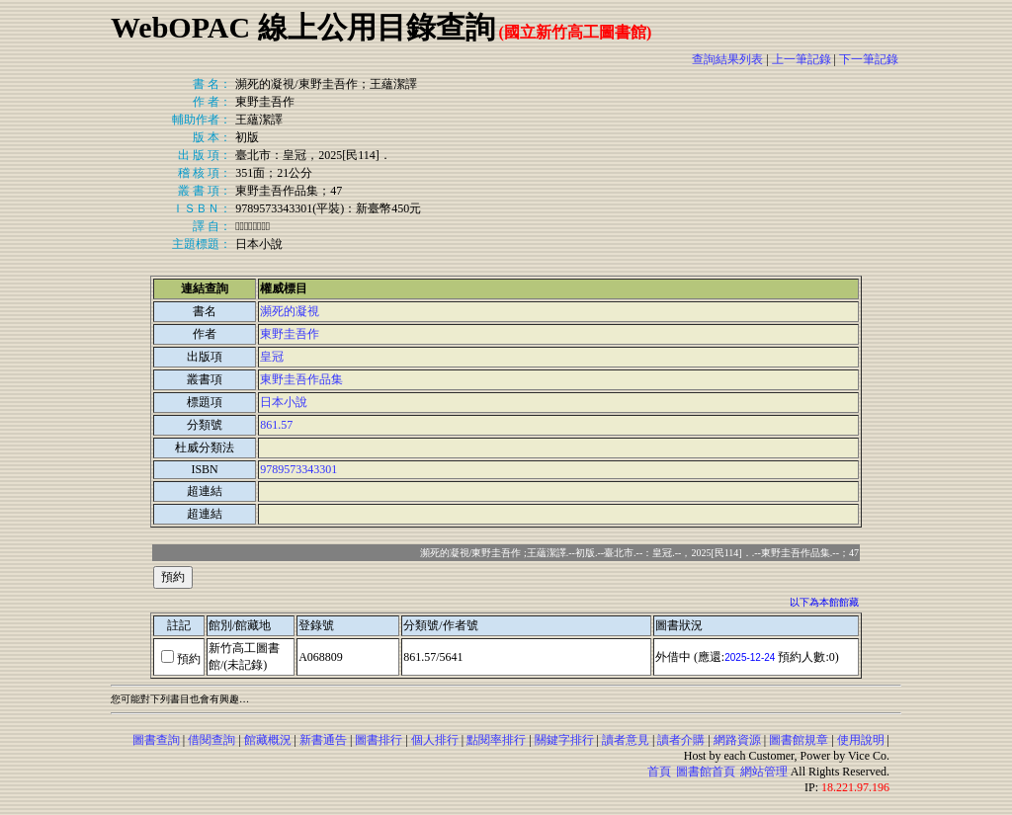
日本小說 (283, 402)
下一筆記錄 (868, 59)
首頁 (659, 771)
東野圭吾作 (289, 334)
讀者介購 (681, 740)
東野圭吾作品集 (301, 379)
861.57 (276, 425)
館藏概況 (268, 740)
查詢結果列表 (727, 59)
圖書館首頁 (705, 771)
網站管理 (764, 771)
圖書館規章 (798, 740)
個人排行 (435, 740)
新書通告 (323, 740)
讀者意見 (625, 740)
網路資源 (737, 740)
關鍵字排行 (564, 740)
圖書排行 (378, 740)
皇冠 (272, 357)
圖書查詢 (156, 740)
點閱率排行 (496, 740)
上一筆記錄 (801, 59)
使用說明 (861, 740)
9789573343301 (298, 469)
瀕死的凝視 (289, 311)
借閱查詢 (211, 740)
